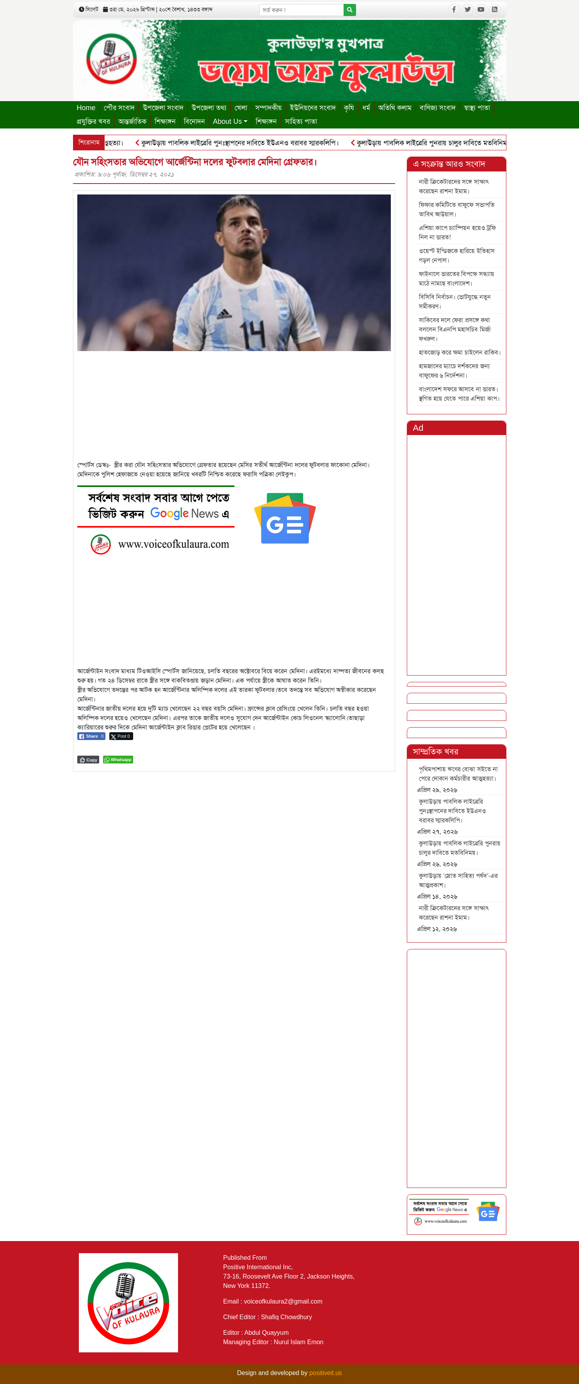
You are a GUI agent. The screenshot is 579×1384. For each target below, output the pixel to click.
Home (86, 108)
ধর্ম (366, 108)
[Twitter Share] (121, 736)
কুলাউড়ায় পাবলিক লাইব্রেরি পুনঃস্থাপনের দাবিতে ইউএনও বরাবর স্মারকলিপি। (241, 143)
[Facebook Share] (91, 736)
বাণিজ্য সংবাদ (438, 108)
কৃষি (349, 108)
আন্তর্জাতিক (132, 121)
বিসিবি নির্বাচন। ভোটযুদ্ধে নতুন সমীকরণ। (455, 302)
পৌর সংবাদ (119, 108)
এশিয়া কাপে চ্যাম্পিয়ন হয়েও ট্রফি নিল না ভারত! (457, 233)
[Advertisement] (234, 405)
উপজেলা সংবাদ (163, 108)
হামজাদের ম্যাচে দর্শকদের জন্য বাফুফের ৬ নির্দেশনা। (454, 371)
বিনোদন (194, 121)
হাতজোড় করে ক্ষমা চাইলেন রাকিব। (460, 352)
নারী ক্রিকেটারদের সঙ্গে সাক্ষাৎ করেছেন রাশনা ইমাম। (454, 186)
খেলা (241, 108)
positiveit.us (325, 1373)
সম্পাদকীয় (268, 108)
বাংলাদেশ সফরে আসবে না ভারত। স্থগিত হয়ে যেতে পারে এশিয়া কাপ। (459, 394)
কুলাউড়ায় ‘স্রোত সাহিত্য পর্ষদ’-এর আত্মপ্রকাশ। (458, 880)
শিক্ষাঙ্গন (165, 121)
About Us (227, 121)
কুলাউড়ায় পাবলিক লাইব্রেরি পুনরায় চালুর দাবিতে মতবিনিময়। (436, 143)
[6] (202, 518)
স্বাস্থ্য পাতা (477, 108)
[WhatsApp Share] (118, 759)
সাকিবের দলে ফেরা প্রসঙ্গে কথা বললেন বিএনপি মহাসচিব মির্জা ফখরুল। (455, 329)
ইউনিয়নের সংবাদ (313, 108)
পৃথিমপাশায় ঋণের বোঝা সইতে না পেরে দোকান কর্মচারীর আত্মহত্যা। (458, 774)
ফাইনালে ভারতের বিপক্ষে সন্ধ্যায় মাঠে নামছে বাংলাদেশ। (456, 279)
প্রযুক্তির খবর (93, 121)
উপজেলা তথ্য (209, 108)
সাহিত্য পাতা (301, 121)
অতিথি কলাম (395, 108)
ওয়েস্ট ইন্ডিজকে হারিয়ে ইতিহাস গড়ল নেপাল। (457, 256)
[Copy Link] (88, 759)
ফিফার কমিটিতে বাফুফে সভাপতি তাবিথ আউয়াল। (457, 210)
